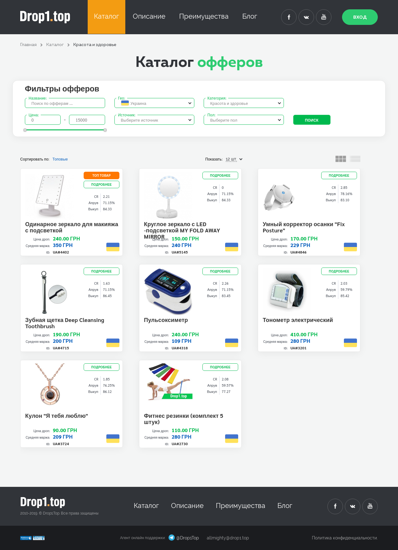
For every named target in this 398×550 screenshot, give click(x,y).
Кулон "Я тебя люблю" (56, 415)
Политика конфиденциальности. (345, 537)
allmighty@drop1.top (228, 537)
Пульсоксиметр (166, 319)
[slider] (24, 130)
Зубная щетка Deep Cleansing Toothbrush (64, 322)
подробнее (101, 184)
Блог (249, 16)
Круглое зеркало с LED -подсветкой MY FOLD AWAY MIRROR (182, 230)
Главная (28, 45)
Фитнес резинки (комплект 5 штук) (183, 418)
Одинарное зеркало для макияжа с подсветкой (71, 227)
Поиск (312, 120)
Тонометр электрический (298, 319)
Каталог (106, 16)
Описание (149, 16)
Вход (360, 17)
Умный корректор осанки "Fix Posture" (304, 227)
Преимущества (204, 16)
